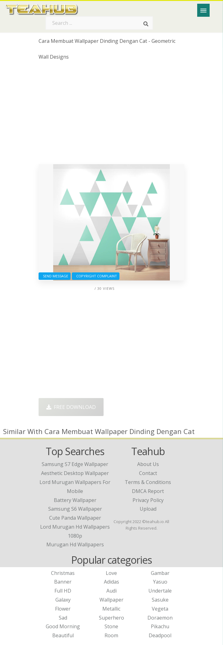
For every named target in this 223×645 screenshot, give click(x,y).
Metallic (111, 608)
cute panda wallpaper (75, 517)
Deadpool (160, 635)
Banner (63, 581)
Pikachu (160, 626)
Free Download (71, 407)
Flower (63, 608)
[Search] (146, 24)
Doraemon (160, 617)
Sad (63, 617)
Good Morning (63, 626)
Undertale (160, 590)
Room (111, 635)
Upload (148, 508)
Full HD (62, 590)
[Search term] (99, 23)
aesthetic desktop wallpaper (75, 473)
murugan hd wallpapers (75, 544)
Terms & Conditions (148, 482)
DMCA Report (148, 491)
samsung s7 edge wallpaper (75, 464)
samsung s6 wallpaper (75, 508)
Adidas (111, 581)
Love (111, 573)
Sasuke (160, 599)
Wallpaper (111, 599)
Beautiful (63, 635)
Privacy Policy (148, 500)
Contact (148, 473)
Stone (111, 626)
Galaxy (63, 599)
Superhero (111, 617)
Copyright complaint (95, 276)
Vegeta (160, 608)
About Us (148, 464)
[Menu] (203, 10)
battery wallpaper (75, 500)
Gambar (160, 573)
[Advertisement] (111, 114)
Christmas (63, 573)
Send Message (54, 276)
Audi (111, 590)
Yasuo (160, 581)
